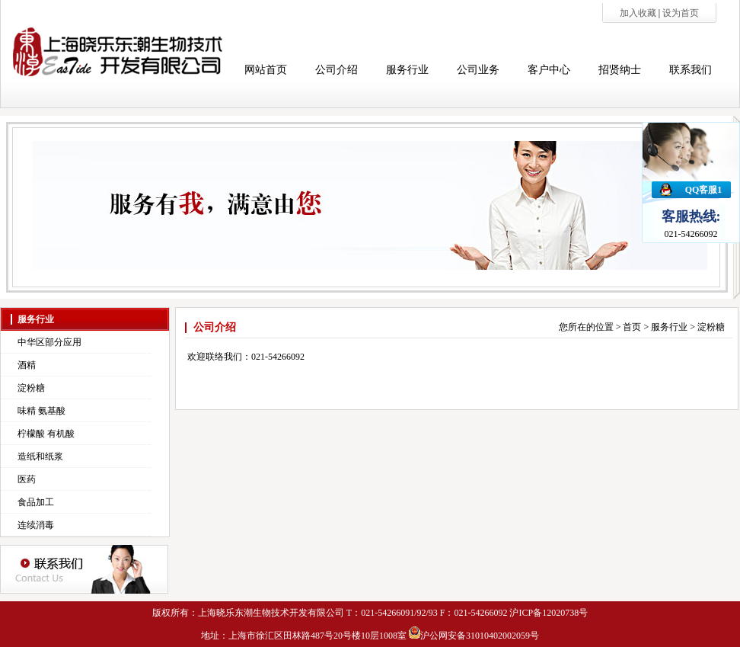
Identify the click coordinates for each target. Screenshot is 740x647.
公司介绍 (336, 69)
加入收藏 (639, 13)
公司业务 (478, 69)
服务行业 (407, 69)
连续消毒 (36, 525)
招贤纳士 (619, 69)
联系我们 (690, 69)
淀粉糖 (31, 388)
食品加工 (36, 502)
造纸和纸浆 (40, 456)
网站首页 (265, 69)
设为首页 (680, 13)
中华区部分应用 (49, 342)
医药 (27, 479)
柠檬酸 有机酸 (46, 433)
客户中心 (549, 69)
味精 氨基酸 (41, 410)
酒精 (27, 365)
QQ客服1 (703, 189)
